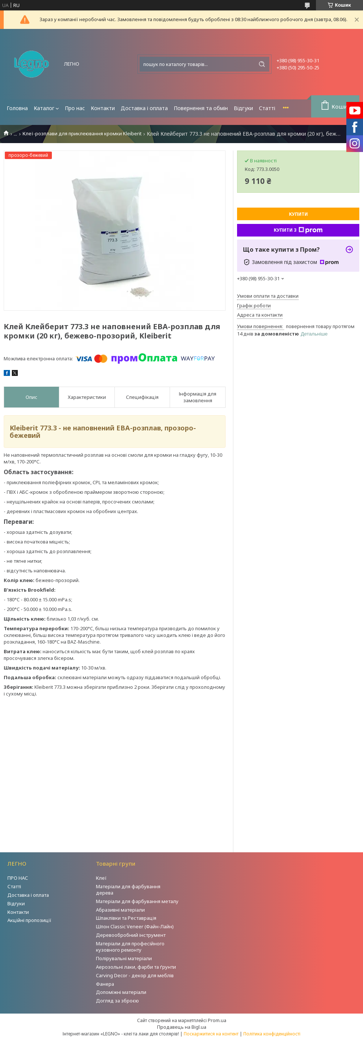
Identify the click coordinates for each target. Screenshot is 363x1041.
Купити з (298, 230)
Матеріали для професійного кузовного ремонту (130, 946)
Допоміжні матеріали (121, 992)
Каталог (44, 108)
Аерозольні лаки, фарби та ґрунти (136, 967)
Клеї (101, 878)
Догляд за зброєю (117, 1000)
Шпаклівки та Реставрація (126, 918)
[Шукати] (261, 64)
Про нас (75, 108)
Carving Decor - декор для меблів (135, 975)
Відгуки (243, 108)
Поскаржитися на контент (211, 1034)
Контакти (103, 108)
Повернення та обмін (201, 108)
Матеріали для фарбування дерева (128, 889)
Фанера (105, 984)
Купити (298, 214)
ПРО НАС (17, 878)
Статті (267, 108)
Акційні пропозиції (29, 920)
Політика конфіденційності (271, 1034)
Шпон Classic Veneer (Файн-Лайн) (135, 926)
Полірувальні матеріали (124, 958)
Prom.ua (217, 1020)
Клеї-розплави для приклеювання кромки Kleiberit (82, 133)
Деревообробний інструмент (131, 935)
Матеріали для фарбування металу (137, 901)
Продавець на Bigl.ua (181, 1027)
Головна (17, 108)
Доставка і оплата (144, 108)
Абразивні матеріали (120, 909)
